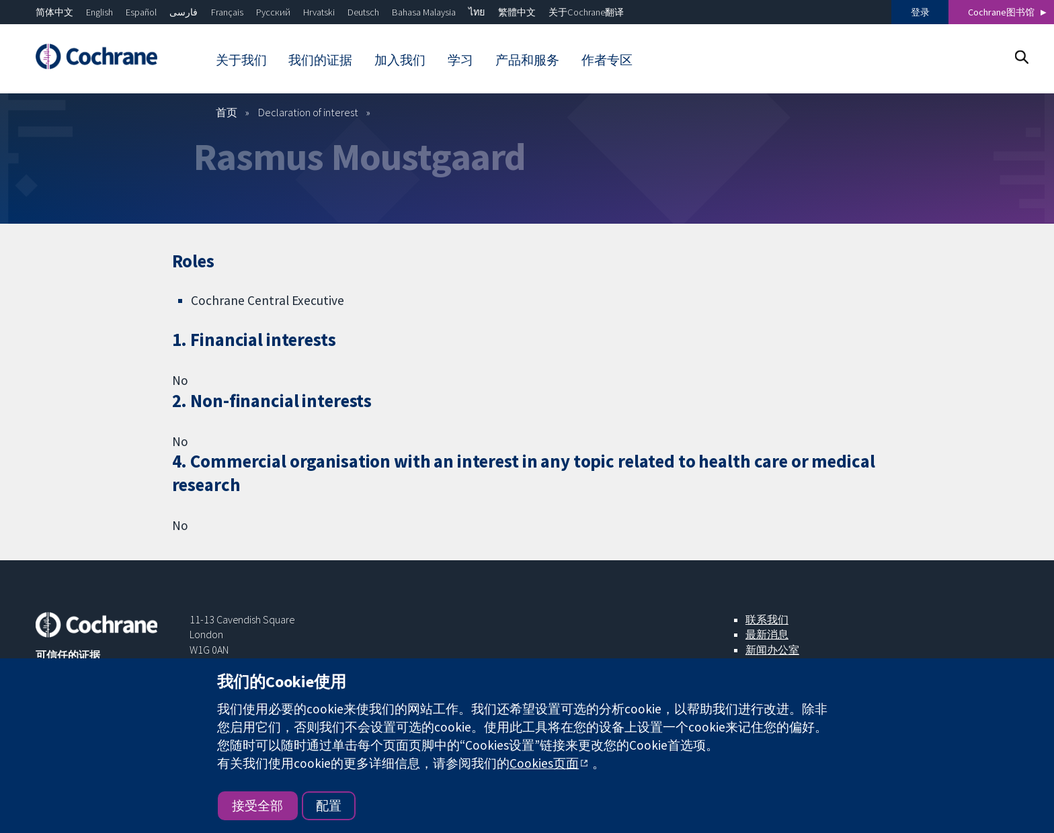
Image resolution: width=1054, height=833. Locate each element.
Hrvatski (319, 12)
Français (227, 12)
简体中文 (54, 12)
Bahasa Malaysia (424, 12)
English (99, 12)
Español (141, 12)
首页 (226, 112)
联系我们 (766, 619)
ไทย (477, 12)
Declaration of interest (308, 112)
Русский (273, 12)
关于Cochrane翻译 (586, 12)
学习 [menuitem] (460, 60)
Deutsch (363, 12)
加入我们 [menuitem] (399, 60)
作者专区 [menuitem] (607, 60)
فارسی (183, 12)
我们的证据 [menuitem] (320, 60)
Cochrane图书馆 (1001, 12)
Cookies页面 (544, 763)
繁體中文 (517, 12)
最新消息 (766, 634)
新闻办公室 (772, 649)
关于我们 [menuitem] (241, 60)
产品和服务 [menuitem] (527, 60)
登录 (920, 12)
